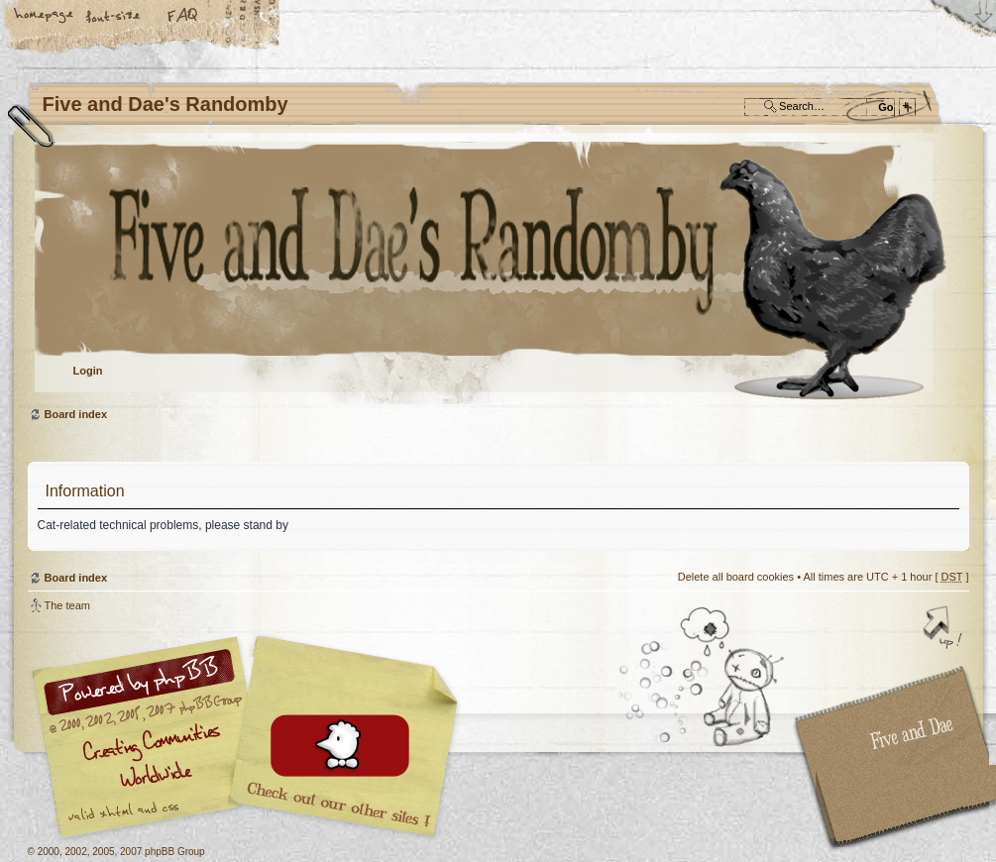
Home (44, 17)
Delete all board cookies (736, 577)
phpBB (251, 737)
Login (88, 371)
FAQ (183, 17)
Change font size (114, 17)
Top (944, 629)
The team (67, 605)
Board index (496, 273)
